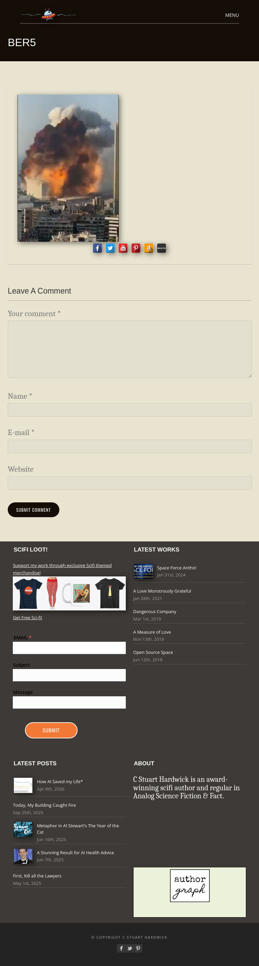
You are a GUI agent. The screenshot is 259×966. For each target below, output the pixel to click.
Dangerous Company (154, 611)
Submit (51, 730)
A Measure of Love (152, 632)
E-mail (21, 432)
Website (21, 469)
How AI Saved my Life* (60, 781)
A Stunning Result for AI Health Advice (75, 853)
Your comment (34, 313)
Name (20, 396)
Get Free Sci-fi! (27, 617)
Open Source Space (153, 652)
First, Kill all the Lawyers (37, 876)
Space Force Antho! (176, 568)
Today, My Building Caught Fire (44, 805)
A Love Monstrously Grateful (162, 591)
